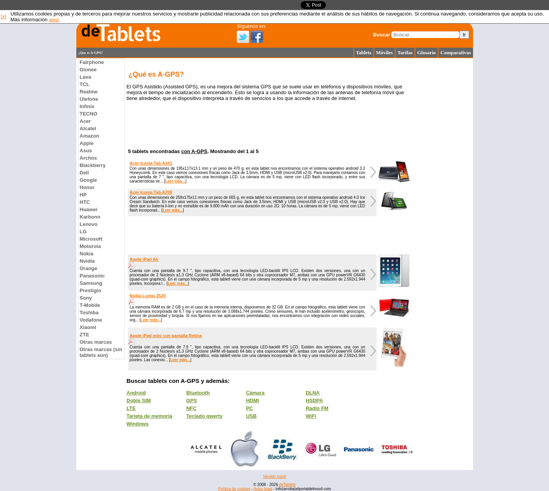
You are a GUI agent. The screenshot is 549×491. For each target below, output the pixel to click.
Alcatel (88, 128)
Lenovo (89, 224)
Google (88, 180)
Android (136, 393)
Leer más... (175, 181)
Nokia (86, 254)
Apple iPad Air (144, 259)
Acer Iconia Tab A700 (151, 192)
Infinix (87, 106)
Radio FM (317, 408)
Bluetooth (198, 393)
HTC (85, 202)
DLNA (313, 393)
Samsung (91, 283)
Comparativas (456, 52)
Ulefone (89, 99)
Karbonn (90, 217)
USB (251, 416)
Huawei (89, 209)
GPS (191, 400)
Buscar (381, 35)
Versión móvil (274, 476)
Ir (464, 35)
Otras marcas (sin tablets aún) (101, 352)
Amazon (90, 136)
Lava (85, 77)
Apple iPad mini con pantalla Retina (166, 335)
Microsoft (91, 239)
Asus (86, 150)
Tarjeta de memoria (149, 416)
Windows (138, 424)
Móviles (384, 52)
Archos (88, 158)
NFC (191, 408)
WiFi (311, 416)
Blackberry (93, 165)
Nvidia (87, 261)
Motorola (90, 246)
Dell (84, 173)
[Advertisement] (45, 174)
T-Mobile (90, 305)
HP (83, 195)
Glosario (426, 52)
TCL (84, 84)
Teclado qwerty (204, 416)
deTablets (287, 484)
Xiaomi (88, 327)
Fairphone (92, 62)
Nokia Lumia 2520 (148, 295)
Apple (87, 143)
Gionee (88, 69)
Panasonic (92, 276)
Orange (89, 268)
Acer (85, 121)
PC (249, 408)
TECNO (89, 114)
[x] (3, 16)
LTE (131, 408)
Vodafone (91, 320)
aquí (54, 19)
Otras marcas (96, 342)
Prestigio (91, 290)
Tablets (364, 52)
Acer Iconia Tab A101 (151, 163)
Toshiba (89, 312)
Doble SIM (139, 400)
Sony (86, 298)
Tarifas (405, 52)
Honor (87, 187)
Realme (89, 92)
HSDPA (314, 400)
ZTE (84, 335)
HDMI (252, 400)
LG (83, 231)
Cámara (255, 393)
